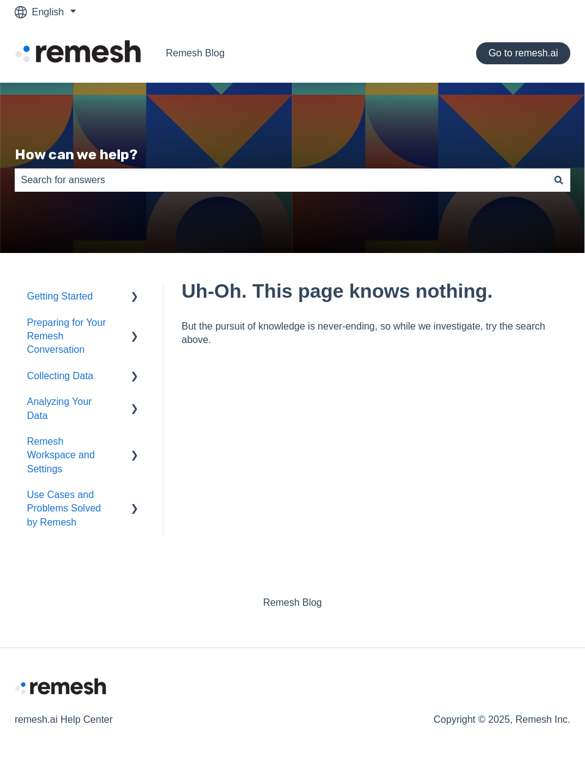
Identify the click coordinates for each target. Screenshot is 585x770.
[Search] (558, 180)
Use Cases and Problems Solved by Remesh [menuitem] (64, 508)
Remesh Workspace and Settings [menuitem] (61, 455)
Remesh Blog (195, 53)
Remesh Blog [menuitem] (292, 602)
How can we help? (76, 154)
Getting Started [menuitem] (60, 296)
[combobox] (281, 180)
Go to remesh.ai (523, 53)
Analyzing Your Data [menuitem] (59, 408)
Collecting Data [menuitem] (60, 376)
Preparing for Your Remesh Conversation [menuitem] (66, 336)
